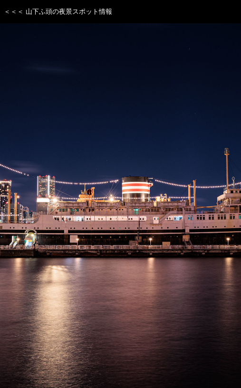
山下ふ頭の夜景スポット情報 (69, 11)
